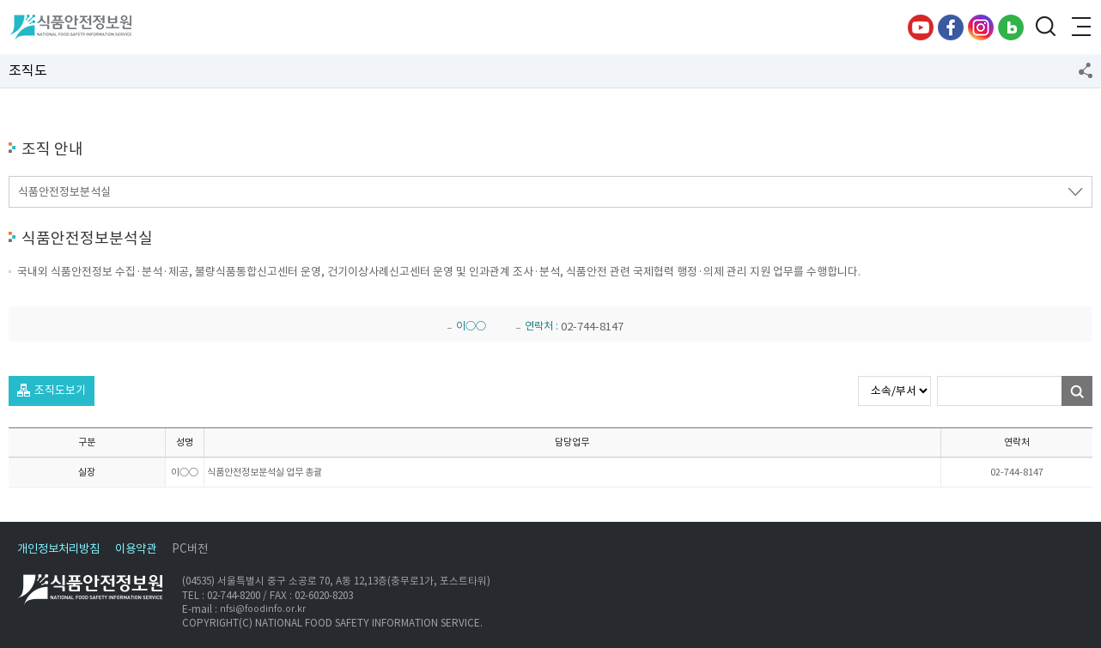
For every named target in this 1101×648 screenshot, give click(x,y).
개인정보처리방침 (58, 549)
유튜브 (921, 27)
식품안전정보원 (70, 27)
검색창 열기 (1045, 27)
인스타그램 (981, 27)
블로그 (1011, 27)
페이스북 (951, 27)
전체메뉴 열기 (1079, 27)
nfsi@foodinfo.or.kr (263, 609)
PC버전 (190, 549)
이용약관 (135, 549)
